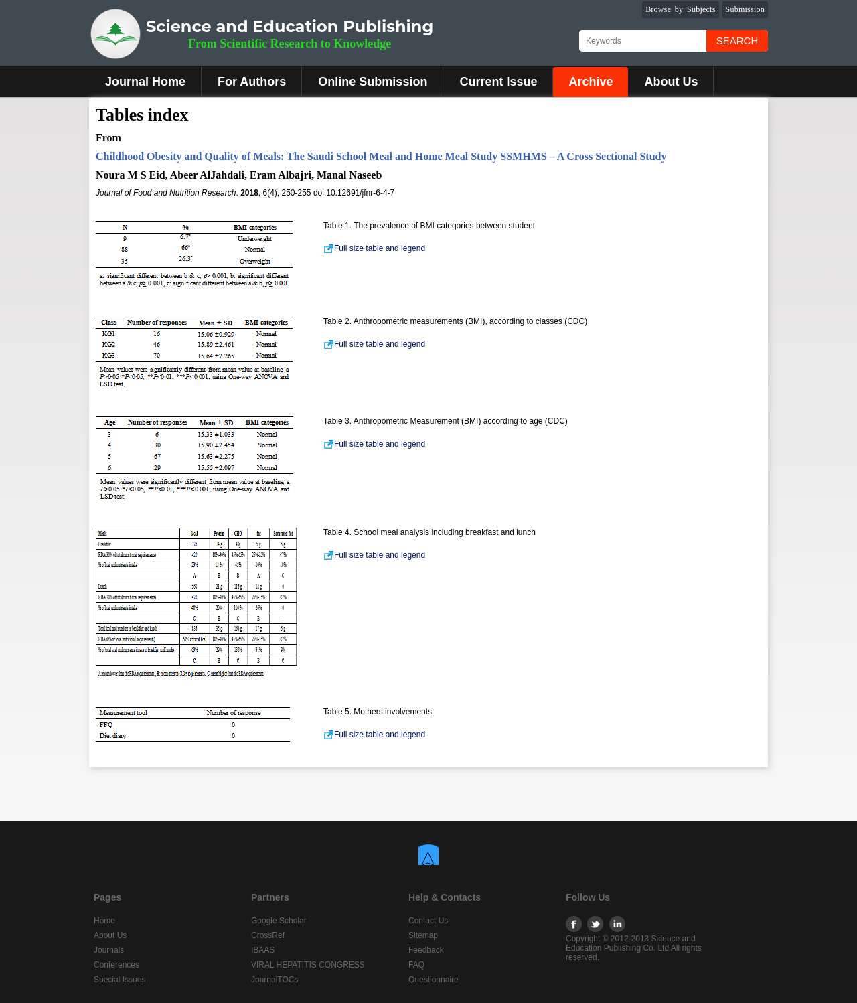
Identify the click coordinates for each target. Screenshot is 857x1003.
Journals (109, 950)
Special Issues (119, 979)
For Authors (252, 81)
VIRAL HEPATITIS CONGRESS (308, 965)
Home (104, 920)
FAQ (416, 965)
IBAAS (263, 950)
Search (737, 40)
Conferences (116, 965)
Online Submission (372, 81)
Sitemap (423, 935)
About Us (671, 81)
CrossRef (268, 935)
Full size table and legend (374, 248)
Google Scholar (279, 920)
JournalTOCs (274, 979)
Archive (590, 81)
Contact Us (428, 920)
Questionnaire (433, 979)
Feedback (426, 950)
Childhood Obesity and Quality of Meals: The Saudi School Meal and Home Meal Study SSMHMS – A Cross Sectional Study (381, 156)
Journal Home (145, 81)
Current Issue (498, 81)
